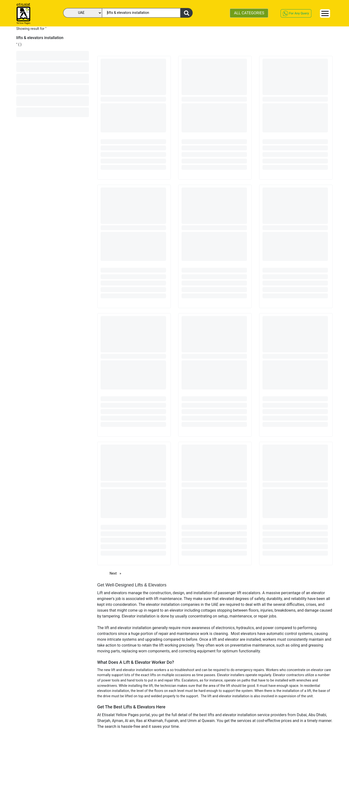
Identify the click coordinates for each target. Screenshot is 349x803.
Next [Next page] (117, 573)
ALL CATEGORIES (249, 13)
